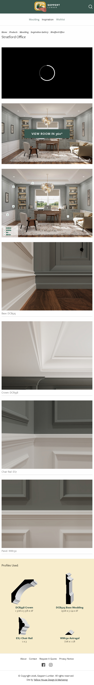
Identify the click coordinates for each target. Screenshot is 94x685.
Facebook (43, 665)
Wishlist (60, 19)
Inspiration (48, 19)
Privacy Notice (66, 658)
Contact (33, 658)
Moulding (34, 19)
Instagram (50, 665)
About (23, 658)
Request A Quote (48, 658)
